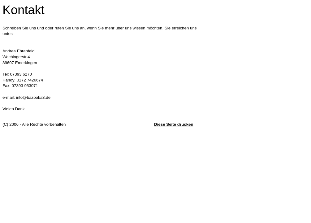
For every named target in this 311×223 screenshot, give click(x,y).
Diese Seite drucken (173, 124)
